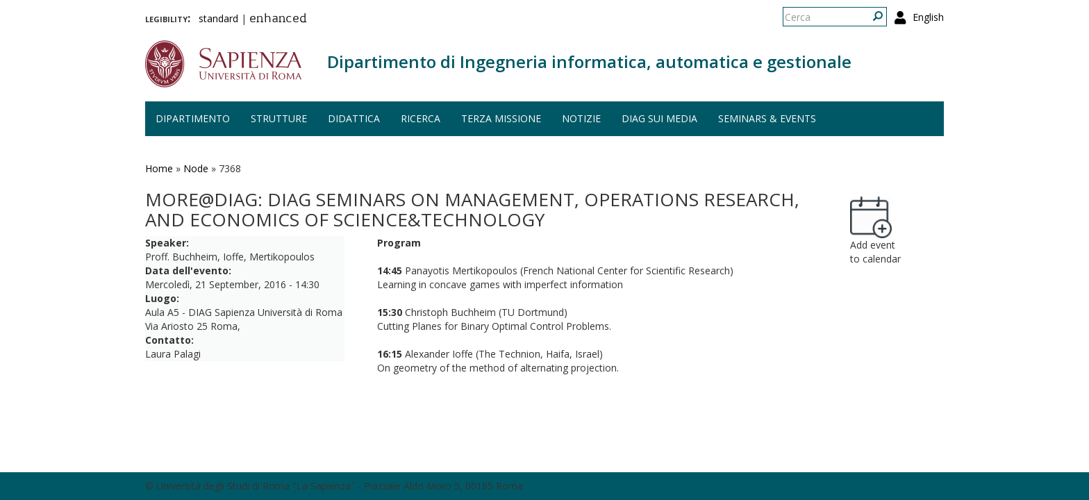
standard (218, 18)
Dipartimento (193, 118)
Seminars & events (767, 118)
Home (159, 168)
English (928, 17)
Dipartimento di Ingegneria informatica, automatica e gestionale (589, 61)
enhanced (278, 19)
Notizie (581, 118)
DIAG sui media (659, 118)
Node (195, 168)
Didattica (354, 118)
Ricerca (420, 118)
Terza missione (501, 118)
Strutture (279, 118)
